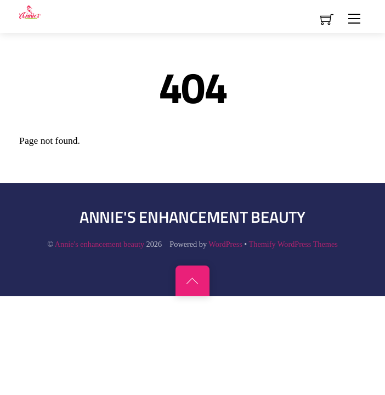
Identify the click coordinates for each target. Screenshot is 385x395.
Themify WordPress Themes (293, 244)
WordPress (225, 244)
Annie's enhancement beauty (99, 244)
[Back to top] (192, 281)
